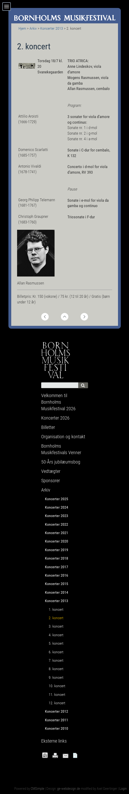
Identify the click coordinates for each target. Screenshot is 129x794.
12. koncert (57, 703)
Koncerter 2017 (56, 567)
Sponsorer (50, 480)
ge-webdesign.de (68, 789)
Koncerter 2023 (56, 516)
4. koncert (56, 635)
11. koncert (57, 694)
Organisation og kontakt (63, 436)
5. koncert (56, 643)
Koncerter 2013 (51, 28)
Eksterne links (54, 741)
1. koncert (56, 609)
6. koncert (56, 652)
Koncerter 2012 (56, 711)
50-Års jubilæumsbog (60, 462)
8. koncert (56, 669)
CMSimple (37, 789)
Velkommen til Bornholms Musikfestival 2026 (58, 402)
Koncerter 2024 (56, 507)
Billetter (48, 427)
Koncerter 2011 (56, 720)
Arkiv (33, 28)
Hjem (22, 28)
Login (123, 789)
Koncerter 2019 (56, 550)
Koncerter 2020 (56, 541)
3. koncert (56, 626)
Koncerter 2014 (56, 592)
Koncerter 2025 (56, 499)
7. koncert (56, 660)
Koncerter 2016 (56, 575)
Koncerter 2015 (56, 584)
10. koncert (57, 686)
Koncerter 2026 (55, 418)
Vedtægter (50, 471)
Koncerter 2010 (56, 728)
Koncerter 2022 (56, 524)
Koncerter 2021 (56, 533)
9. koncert (56, 677)
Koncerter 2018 (56, 558)
